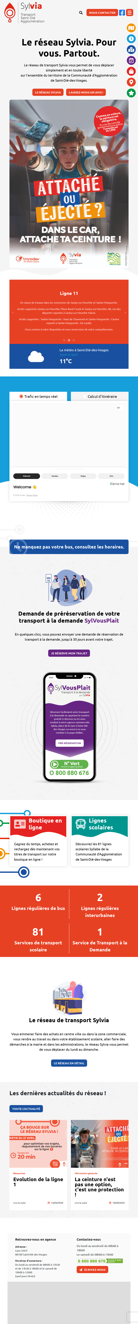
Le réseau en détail (69, 1068)
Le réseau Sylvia (48, 92)
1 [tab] (64, 265)
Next (120, 311)
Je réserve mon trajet (69, 658)
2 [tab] (69, 265)
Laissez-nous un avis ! (86, 92)
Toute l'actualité (21, 1109)
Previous (7, 311)
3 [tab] (73, 265)
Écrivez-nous (92, 1269)
